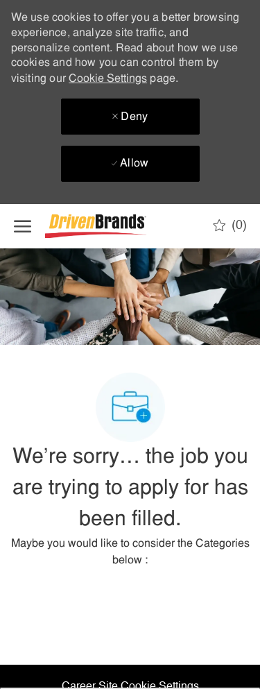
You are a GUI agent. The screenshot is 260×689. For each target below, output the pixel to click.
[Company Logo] (114, 226)
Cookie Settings (108, 79)
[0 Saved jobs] (230, 225)
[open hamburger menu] (22, 226)
